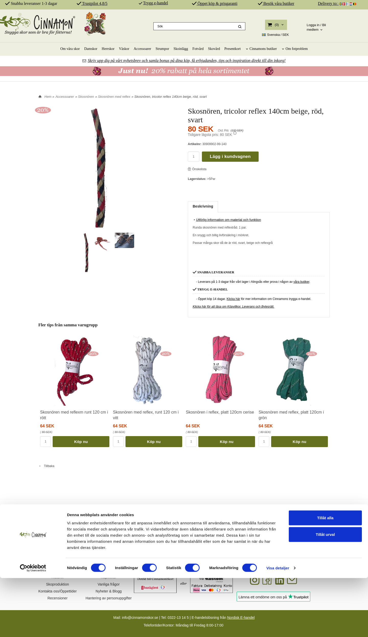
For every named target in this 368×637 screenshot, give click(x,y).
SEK (275, 35)
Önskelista (197, 169)
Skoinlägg (181, 49)
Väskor (124, 49)
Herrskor (108, 49)
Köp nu (81, 441)
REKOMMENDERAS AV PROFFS (299, 516)
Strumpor (162, 49)
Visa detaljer (277, 627)
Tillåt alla (325, 576)
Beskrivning (203, 206)
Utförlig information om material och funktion (227, 220)
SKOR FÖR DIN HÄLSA (145, 516)
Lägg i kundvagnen (230, 156)
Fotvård (198, 49)
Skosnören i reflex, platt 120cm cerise (220, 412)
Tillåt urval (325, 593)
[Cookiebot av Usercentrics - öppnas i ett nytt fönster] (33, 627)
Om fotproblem (296, 49)
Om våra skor (70, 49)
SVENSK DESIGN (68, 516)
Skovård (214, 49)
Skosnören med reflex (114, 97)
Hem (47, 97)
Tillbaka (46, 466)
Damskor (90, 49)
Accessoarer (142, 49)
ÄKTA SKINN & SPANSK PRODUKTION (222, 516)
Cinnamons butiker (263, 49)
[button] (235, 133)
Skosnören (86, 97)
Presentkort (232, 49)
